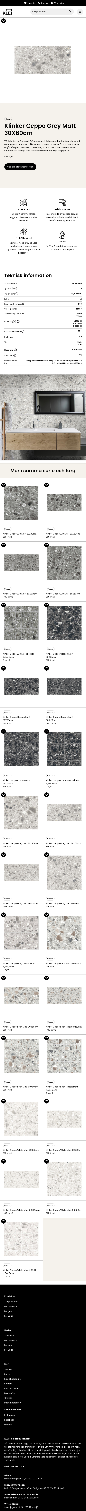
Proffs (7, 1374)
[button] (80, 12)
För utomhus (10, 1306)
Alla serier (9, 1335)
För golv (8, 1311)
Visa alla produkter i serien (20, 166)
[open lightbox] (43, 417)
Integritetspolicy (12, 1402)
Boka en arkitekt (12, 1388)
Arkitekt (8, 1369)
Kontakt (8, 1383)
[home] (16, 11)
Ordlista (8, 1398)
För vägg (8, 1316)
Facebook (9, 1419)
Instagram (9, 1415)
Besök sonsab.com (14, 1466)
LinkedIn (8, 1424)
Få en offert (10, 1393)
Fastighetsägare (12, 1379)
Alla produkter (11, 1301)
